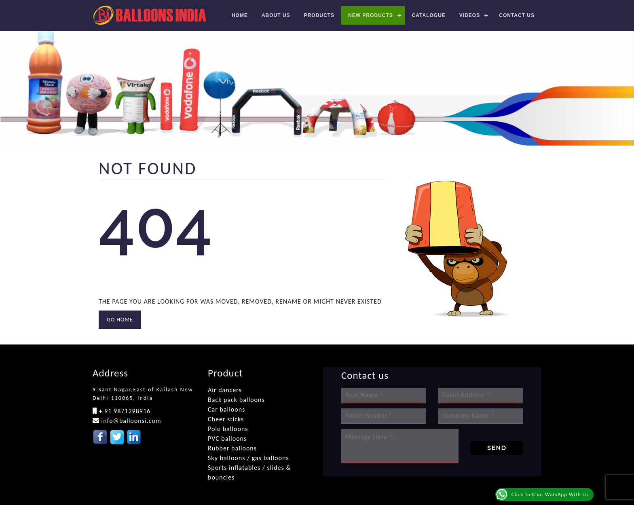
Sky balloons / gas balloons (248, 458)
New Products (370, 15)
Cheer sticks (226, 419)
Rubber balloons (232, 448)
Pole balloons (228, 429)
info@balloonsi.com (130, 421)
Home (240, 15)
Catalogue (429, 15)
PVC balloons (227, 438)
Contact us (517, 15)
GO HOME (120, 319)
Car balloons (226, 409)
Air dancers (225, 390)
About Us (276, 15)
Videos (469, 15)
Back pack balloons (236, 400)
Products (319, 15)
